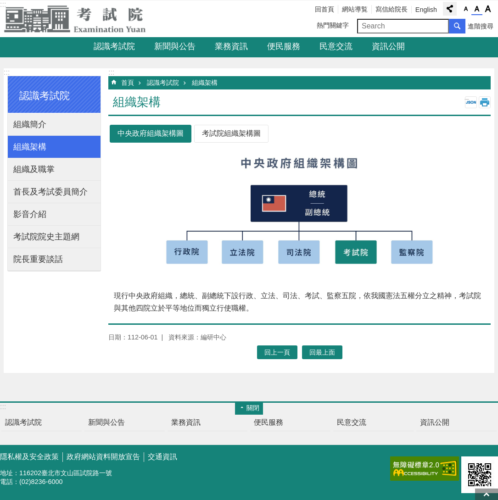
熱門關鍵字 (333, 25)
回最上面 (486, 494)
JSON (471, 102)
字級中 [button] (476, 9)
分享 (450, 9)
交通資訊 (162, 457)
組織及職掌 (34, 169)
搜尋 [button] (457, 26)
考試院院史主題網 (46, 236)
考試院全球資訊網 (80, 18)
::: (7, 72)
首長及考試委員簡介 (50, 191)
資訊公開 (388, 46)
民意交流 (336, 46)
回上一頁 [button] (277, 352)
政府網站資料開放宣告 (103, 457)
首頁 (127, 82)
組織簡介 (29, 124)
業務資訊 (231, 46)
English (426, 9)
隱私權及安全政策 (29, 457)
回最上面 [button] (322, 352)
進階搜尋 (480, 26)
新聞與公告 (175, 46)
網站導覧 (355, 9)
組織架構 (29, 146)
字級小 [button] (465, 9)
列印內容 (485, 102)
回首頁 (324, 9)
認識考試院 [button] (44, 95)
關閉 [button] (252, 407)
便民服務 (283, 46)
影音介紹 (29, 214)
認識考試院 (114, 46)
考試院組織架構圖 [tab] (231, 133)
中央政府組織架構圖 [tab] (151, 133)
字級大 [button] (487, 9)
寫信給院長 (391, 9)
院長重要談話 (38, 259)
